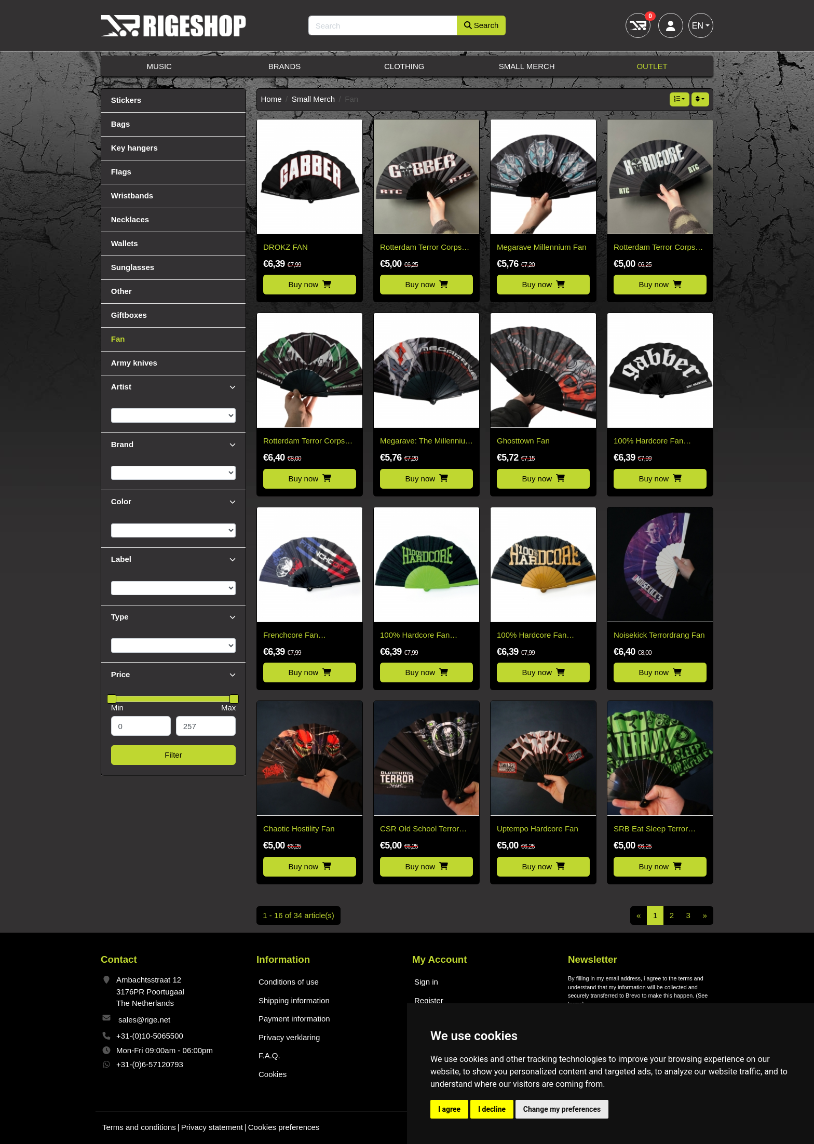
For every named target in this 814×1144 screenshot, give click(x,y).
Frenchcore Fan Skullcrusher (290, 635)
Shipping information (294, 1000)
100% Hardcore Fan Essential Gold (531, 635)
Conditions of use (289, 981)
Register (428, 1000)
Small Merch (527, 66)
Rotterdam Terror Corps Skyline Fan (304, 441)
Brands (284, 66)
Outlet (651, 66)
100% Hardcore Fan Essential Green (415, 635)
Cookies (273, 1074)
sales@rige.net (144, 1019)
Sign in (426, 981)
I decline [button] (492, 1109)
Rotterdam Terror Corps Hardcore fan (654, 248)
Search (481, 25)
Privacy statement (212, 1127)
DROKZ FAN (285, 247)
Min (117, 707)
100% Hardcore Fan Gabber (648, 441)
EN (697, 25)
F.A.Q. (269, 1055)
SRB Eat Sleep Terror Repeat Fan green (651, 829)
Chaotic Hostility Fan (299, 828)
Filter (173, 754)
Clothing (404, 66)
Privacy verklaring (289, 1037)
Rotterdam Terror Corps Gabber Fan (421, 248)
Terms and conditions (139, 1127)
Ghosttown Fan (523, 440)
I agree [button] (449, 1109)
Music (159, 66)
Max (228, 707)
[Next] (704, 915)
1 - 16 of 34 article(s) (298, 915)
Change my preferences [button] (562, 1109)
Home (271, 99)
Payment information (294, 1018)
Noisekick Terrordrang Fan (659, 634)
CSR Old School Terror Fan (419, 829)
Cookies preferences (284, 1127)
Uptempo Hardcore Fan (537, 828)
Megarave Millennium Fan (542, 247)
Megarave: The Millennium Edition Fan (425, 441)
